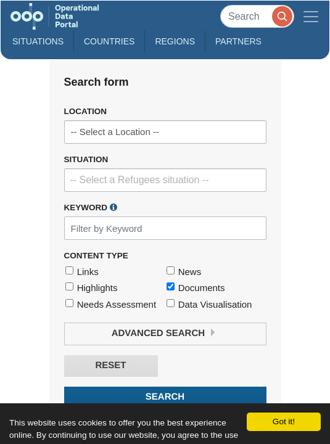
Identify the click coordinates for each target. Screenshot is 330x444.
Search (165, 397)
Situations (38, 41)
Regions (175, 41)
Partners (238, 41)
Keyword (90, 207)
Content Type (96, 255)
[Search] (257, 16)
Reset (110, 365)
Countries (109, 41)
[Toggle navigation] (311, 16)
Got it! (284, 421)
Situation (86, 159)
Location (85, 111)
